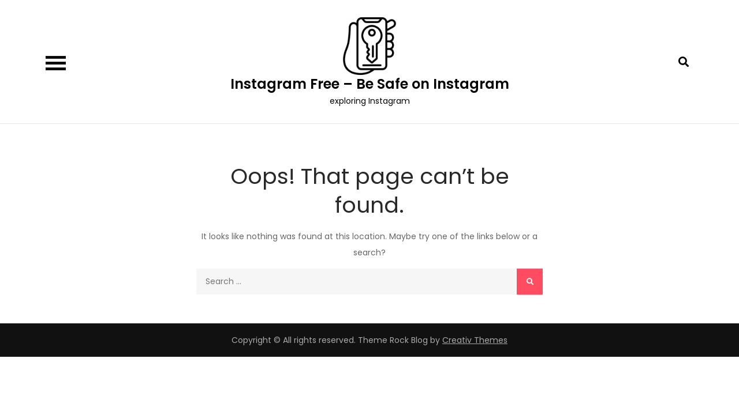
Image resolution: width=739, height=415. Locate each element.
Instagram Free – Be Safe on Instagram (369, 83)
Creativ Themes (474, 340)
